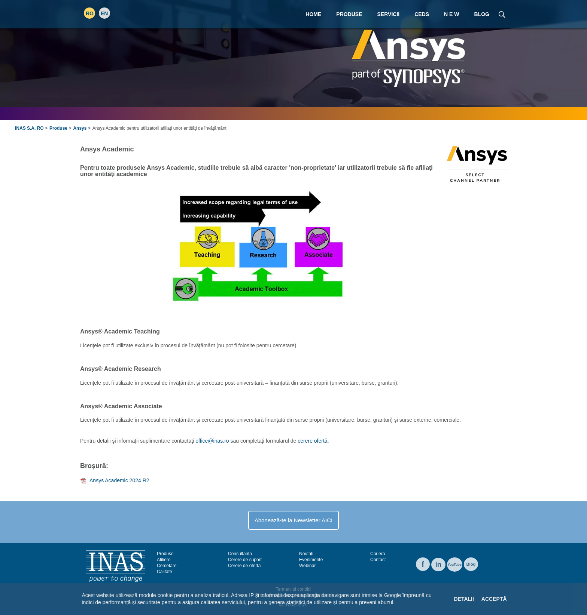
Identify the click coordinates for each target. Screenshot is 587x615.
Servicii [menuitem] (388, 14)
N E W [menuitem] (451, 14)
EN (104, 13)
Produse (58, 128)
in (438, 564)
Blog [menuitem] (481, 14)
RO (90, 13)
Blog (470, 564)
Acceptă (494, 599)
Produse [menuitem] (349, 14)
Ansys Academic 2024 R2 (119, 480)
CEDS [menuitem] (421, 14)
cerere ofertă (312, 441)
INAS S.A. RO (29, 128)
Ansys (79, 128)
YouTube (455, 564)
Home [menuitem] (313, 14)
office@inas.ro (212, 441)
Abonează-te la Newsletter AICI (293, 520)
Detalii (464, 599)
